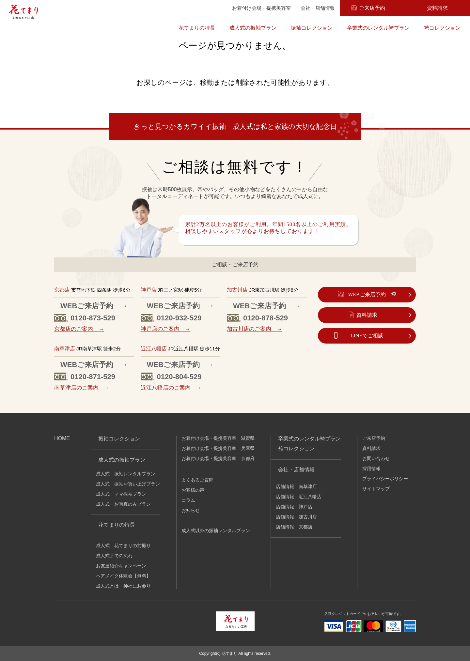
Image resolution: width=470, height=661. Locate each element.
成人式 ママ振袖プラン (121, 494)
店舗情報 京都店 (294, 527)
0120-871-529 (92, 377)
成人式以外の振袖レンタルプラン (215, 530)
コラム (188, 500)
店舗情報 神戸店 (294, 506)
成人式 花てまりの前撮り (123, 545)
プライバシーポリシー (385, 478)
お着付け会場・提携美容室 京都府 (218, 458)
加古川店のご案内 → (254, 329)
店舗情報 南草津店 (296, 486)
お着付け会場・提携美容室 (261, 8)
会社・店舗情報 (318, 8)
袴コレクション (442, 28)
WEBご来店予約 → (94, 306)
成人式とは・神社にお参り (123, 586)
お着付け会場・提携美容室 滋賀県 (218, 438)
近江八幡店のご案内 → (171, 388)
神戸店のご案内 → (166, 329)
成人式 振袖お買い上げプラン (128, 483)
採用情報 (371, 468)
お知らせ (190, 510)
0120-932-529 (179, 318)
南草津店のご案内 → (82, 388)
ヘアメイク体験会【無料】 (123, 575)
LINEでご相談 (367, 335)
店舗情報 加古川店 (296, 516)
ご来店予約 (372, 8)
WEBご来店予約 (367, 294)
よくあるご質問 (197, 480)
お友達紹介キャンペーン (121, 565)
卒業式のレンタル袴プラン (378, 28)
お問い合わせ (376, 458)
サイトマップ (376, 488)
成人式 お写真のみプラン (123, 504)
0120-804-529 (179, 377)
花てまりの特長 (197, 28)
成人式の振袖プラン (252, 28)
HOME (62, 438)
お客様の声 (192, 490)
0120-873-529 (92, 318)
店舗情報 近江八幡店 (298, 496)
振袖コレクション (312, 28)
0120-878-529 (265, 318)
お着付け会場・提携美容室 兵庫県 (218, 448)
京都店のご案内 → (79, 329)
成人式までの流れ (114, 555)
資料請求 (437, 8)
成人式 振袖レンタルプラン (125, 473)
